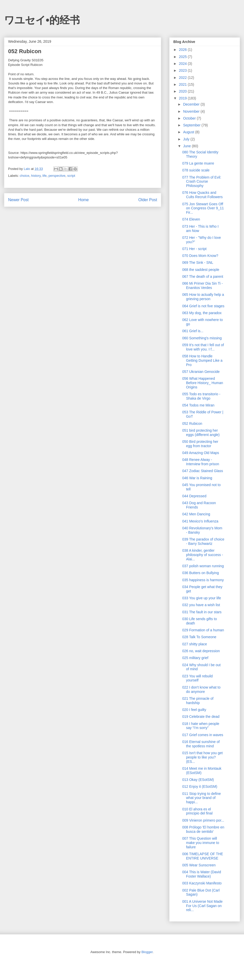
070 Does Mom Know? (200, 256)
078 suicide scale (195, 170)
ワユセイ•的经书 (42, 20)
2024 (183, 64)
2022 (183, 78)
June (187, 146)
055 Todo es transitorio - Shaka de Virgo (201, 396)
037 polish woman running (203, 566)
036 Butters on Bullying (200, 573)
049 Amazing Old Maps (200, 453)
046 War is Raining (197, 478)
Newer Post (18, 200)
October (190, 118)
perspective (57, 176)
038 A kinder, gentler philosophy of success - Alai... (202, 554)
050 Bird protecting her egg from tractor (200, 444)
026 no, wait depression (201, 651)
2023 (183, 70)
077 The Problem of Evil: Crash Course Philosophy (201, 181)
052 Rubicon (192, 423)
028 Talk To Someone (199, 637)
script (71, 176)
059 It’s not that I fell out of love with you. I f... (203, 347)
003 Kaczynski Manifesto (202, 883)
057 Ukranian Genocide (201, 372)
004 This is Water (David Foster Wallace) (201, 874)
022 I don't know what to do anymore (201, 689)
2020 (183, 91)
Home (83, 200)
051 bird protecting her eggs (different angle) (201, 432)
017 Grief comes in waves (202, 735)
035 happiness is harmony (203, 580)
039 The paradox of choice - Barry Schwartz (203, 541)
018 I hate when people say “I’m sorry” (200, 726)
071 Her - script (194, 249)
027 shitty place (194, 644)
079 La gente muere (198, 163)
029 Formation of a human (203, 630)
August (189, 132)
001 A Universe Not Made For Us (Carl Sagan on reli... (202, 905)
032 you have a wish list (201, 605)
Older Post (147, 200)
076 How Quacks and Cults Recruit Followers (202, 195)
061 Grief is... (192, 331)
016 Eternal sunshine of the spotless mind (201, 744)
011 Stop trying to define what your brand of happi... (201, 798)
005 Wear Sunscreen (199, 865)
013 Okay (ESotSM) (198, 780)
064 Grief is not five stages (203, 306)
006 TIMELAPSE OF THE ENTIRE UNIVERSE (202, 856)
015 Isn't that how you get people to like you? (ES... (202, 757)
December (191, 104)
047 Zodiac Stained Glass (202, 471)
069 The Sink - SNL (197, 262)
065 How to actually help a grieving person (203, 297)
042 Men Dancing (196, 514)
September (192, 125)
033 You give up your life (201, 598)
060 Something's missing (202, 338)
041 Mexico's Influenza (200, 521)
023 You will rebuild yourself (197, 678)
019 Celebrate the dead (200, 717)
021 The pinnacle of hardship (198, 700)
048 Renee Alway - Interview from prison (200, 462)
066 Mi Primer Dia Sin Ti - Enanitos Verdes (202, 285)
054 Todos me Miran (198, 405)
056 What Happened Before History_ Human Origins (202, 382)
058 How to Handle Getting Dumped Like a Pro (202, 360)
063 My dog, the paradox (202, 313)
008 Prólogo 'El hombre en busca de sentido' (203, 829)
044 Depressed (194, 496)
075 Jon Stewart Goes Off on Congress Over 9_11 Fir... (203, 208)
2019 (183, 98)
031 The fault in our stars (202, 612)
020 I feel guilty (194, 710)
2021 (183, 84)
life (44, 176)
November (191, 111)
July (186, 139)
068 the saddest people (200, 270)
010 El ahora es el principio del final (197, 811)
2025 (183, 57)
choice (24, 176)
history (35, 176)
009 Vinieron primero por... (203, 820)
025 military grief (195, 658)
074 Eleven (191, 219)
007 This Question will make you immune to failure (200, 842)
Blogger (146, 952)
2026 (183, 50)
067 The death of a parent (202, 276)
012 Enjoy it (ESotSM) (199, 786)
